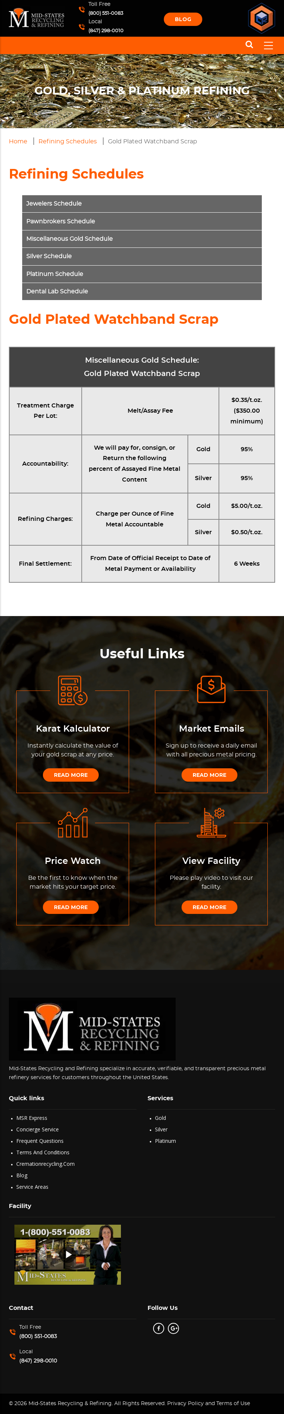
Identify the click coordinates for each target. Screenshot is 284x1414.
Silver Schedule (49, 256)
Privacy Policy (185, 1403)
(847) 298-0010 (106, 31)
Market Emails (211, 729)
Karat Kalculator (73, 729)
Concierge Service (37, 1129)
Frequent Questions (40, 1140)
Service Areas (32, 1186)
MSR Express (31, 1117)
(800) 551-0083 (105, 13)
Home (18, 141)
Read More (71, 775)
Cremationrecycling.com (45, 1163)
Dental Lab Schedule (57, 292)
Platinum (165, 1140)
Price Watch (73, 861)
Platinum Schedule (54, 274)
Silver (161, 1129)
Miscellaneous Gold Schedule (69, 239)
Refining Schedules (67, 141)
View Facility (211, 861)
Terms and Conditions (43, 1152)
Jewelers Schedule (54, 204)
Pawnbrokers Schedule (60, 221)
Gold (160, 1117)
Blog (183, 19)
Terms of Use (233, 1403)
